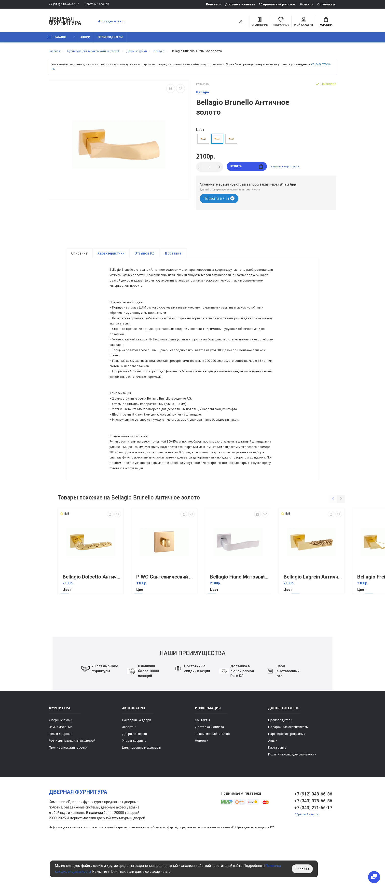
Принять (301, 869)
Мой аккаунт (303, 22)
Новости (307, 4)
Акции (85, 39)
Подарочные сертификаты (288, 766)
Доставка (173, 256)
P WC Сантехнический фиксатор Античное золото (165, 616)
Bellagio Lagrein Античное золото (313, 616)
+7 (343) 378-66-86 (313, 840)
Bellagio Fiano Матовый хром (239, 616)
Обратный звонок (99, 4)
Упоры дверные (134, 780)
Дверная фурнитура (65, 22)
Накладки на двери (136, 759)
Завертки (129, 766)
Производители (110, 39)
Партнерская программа (286, 773)
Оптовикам (326, 4)
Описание (79, 256)
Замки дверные (60, 766)
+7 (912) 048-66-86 (62, 4)
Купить (247, 169)
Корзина (325, 22)
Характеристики (110, 256)
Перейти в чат (219, 201)
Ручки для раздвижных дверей (72, 780)
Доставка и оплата (240, 4)
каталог (57, 39)
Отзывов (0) (144, 256)
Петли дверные (60, 773)
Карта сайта (277, 787)
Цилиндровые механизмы (141, 787)
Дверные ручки (60, 759)
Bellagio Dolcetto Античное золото (92, 616)
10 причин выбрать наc (277, 4)
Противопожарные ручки (68, 787)
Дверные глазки (134, 773)
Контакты (213, 4)
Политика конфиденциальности (292, 793)
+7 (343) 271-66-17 (313, 846)
